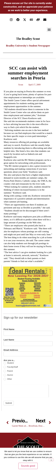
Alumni (8, 375)
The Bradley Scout (28, 38)
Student (9, 363)
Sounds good (28, 466)
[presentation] (26, 390)
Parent (8, 371)
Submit (8, 403)
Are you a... (9, 360)
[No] (51, 459)
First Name (9, 329)
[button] (49, 29)
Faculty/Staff (11, 367)
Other (8, 379)
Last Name (9, 340)
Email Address (11, 350)
